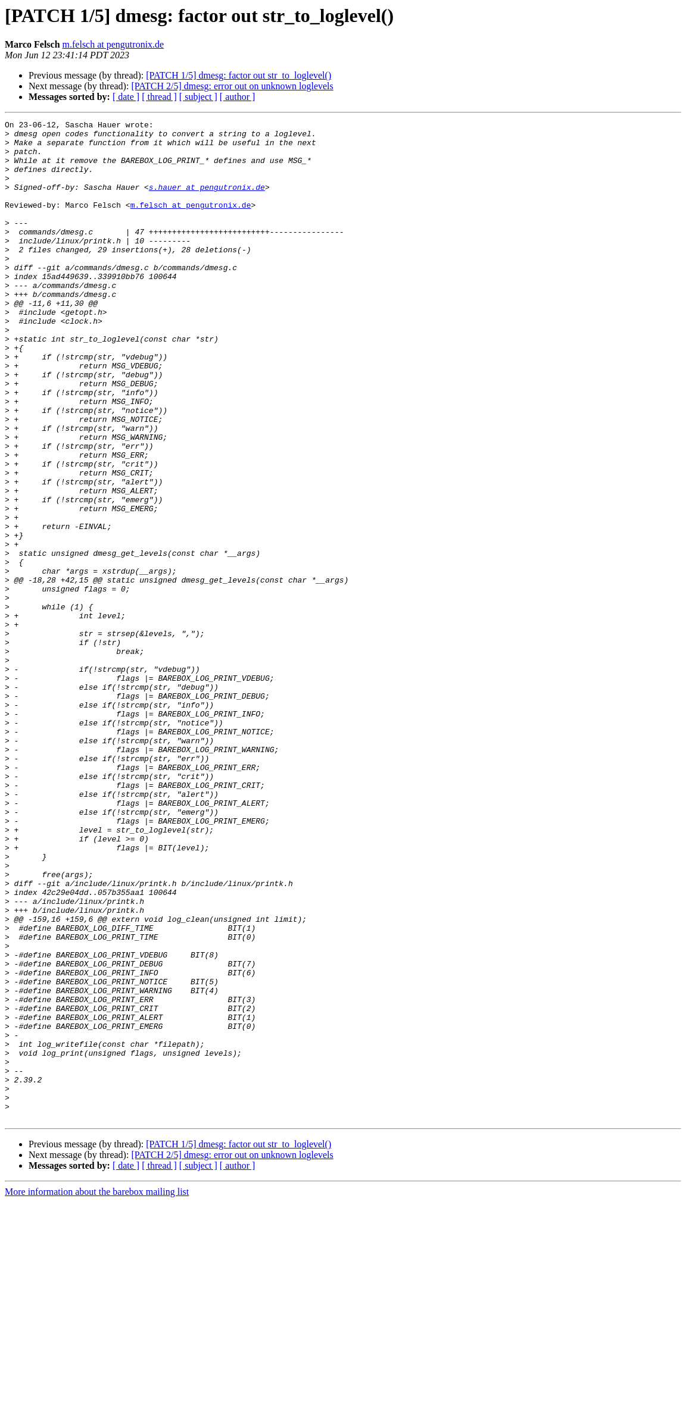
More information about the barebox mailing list (97, 1392)
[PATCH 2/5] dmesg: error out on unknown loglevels (232, 86)
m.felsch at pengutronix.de (113, 44)
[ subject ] (198, 97)
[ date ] (126, 97)
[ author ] (237, 97)
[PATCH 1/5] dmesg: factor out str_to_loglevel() (238, 75)
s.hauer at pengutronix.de (207, 201)
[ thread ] (159, 97)
